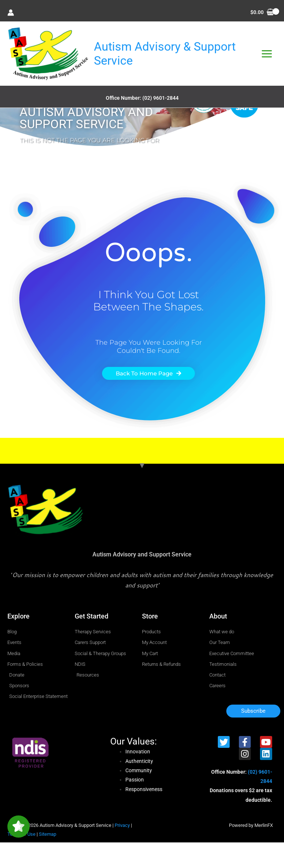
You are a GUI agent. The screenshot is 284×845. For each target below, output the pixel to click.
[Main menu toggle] (267, 55)
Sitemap (47, 836)
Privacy (122, 828)
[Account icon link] (10, 12)
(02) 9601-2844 (160, 100)
